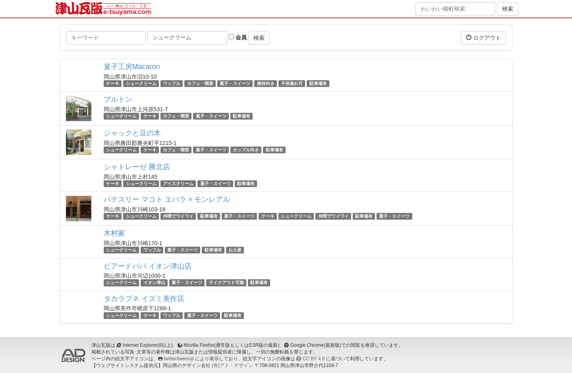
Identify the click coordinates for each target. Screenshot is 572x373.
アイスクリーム (178, 183)
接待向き (265, 83)
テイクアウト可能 (226, 282)
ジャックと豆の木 (132, 133)
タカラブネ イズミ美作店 (144, 299)
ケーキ (112, 83)
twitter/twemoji (178, 358)
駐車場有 (318, 83)
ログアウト (483, 37)
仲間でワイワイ (178, 216)
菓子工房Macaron (132, 67)
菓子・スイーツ (235, 83)
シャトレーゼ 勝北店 (137, 167)
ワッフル (171, 83)
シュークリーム (141, 83)
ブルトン (118, 99)
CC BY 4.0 (314, 358)
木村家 (114, 233)
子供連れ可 (292, 83)
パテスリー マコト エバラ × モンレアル (167, 199)
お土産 (235, 249)
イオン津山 (154, 282)
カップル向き (246, 149)
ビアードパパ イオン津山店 (147, 266)
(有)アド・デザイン (232, 365)
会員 (238, 37)
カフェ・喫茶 (200, 83)
